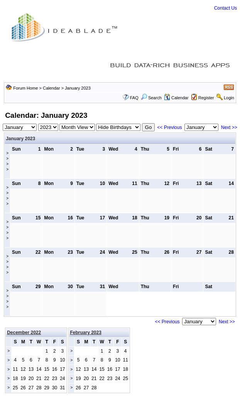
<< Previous (169, 127)
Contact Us (225, 8)
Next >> (229, 127)
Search (151, 97)
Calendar (51, 88)
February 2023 (85, 332)
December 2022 (24, 332)
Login (229, 97)
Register (206, 97)
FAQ (134, 97)
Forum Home (25, 88)
